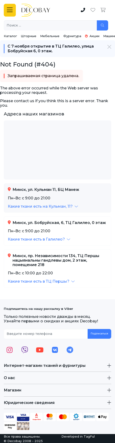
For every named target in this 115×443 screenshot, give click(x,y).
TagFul (89, 436)
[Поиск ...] (50, 25)
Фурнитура (72, 36)
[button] (43, 206)
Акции (92, 36)
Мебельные (50, 36)
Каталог (10, 36)
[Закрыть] (109, 46)
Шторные (28, 36)
